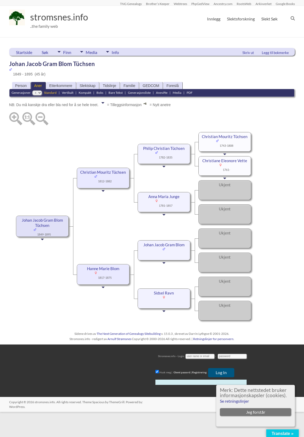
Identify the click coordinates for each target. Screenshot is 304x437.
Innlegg (213, 18)
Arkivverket (264, 4)
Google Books (285, 4)
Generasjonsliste (139, 93)
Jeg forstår (255, 411)
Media (93, 52)
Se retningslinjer (234, 400)
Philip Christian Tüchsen (163, 148)
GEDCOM (151, 86)
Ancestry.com (223, 4)
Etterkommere (60, 86)
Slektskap (88, 86)
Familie (129, 86)
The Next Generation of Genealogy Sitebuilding (129, 334)
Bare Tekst (115, 93)
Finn (67, 52)
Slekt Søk (269, 18)
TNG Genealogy (131, 4)
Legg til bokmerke (275, 53)
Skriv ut (248, 53)
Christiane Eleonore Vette (224, 161)
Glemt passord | (182, 372)
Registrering (199, 372)
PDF (190, 93)
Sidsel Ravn (164, 293)
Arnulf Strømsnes (119, 339)
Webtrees (180, 4)
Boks (99, 93)
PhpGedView (200, 4)
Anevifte (161, 93)
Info (118, 52)
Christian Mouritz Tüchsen (103, 172)
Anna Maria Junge (164, 196)
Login (181, 356)
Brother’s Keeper (158, 4)
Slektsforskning (241, 18)
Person (21, 86)
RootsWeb (244, 4)
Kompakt (85, 93)
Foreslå (172, 86)
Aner (38, 86)
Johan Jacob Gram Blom (163, 245)
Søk (45, 52)
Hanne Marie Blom (103, 268)
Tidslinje (109, 86)
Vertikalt (67, 93)
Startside (24, 52)
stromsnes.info (60, 17)
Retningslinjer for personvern (213, 339)
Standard (50, 93)
